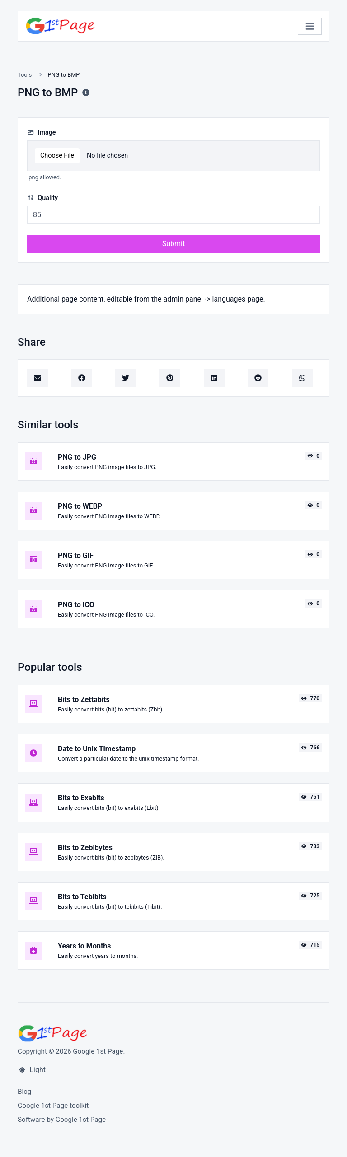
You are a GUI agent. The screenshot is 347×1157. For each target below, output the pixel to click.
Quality (42, 198)
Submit (173, 243)
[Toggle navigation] (310, 26)
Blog (24, 1091)
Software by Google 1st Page (62, 1119)
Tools (25, 74)
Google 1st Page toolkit (53, 1105)
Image (41, 132)
